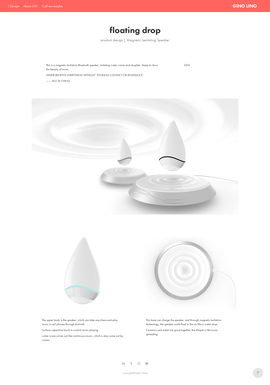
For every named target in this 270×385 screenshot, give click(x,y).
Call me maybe (52, 6)
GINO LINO (245, 6)
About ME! (30, 6)
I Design (13, 6)
